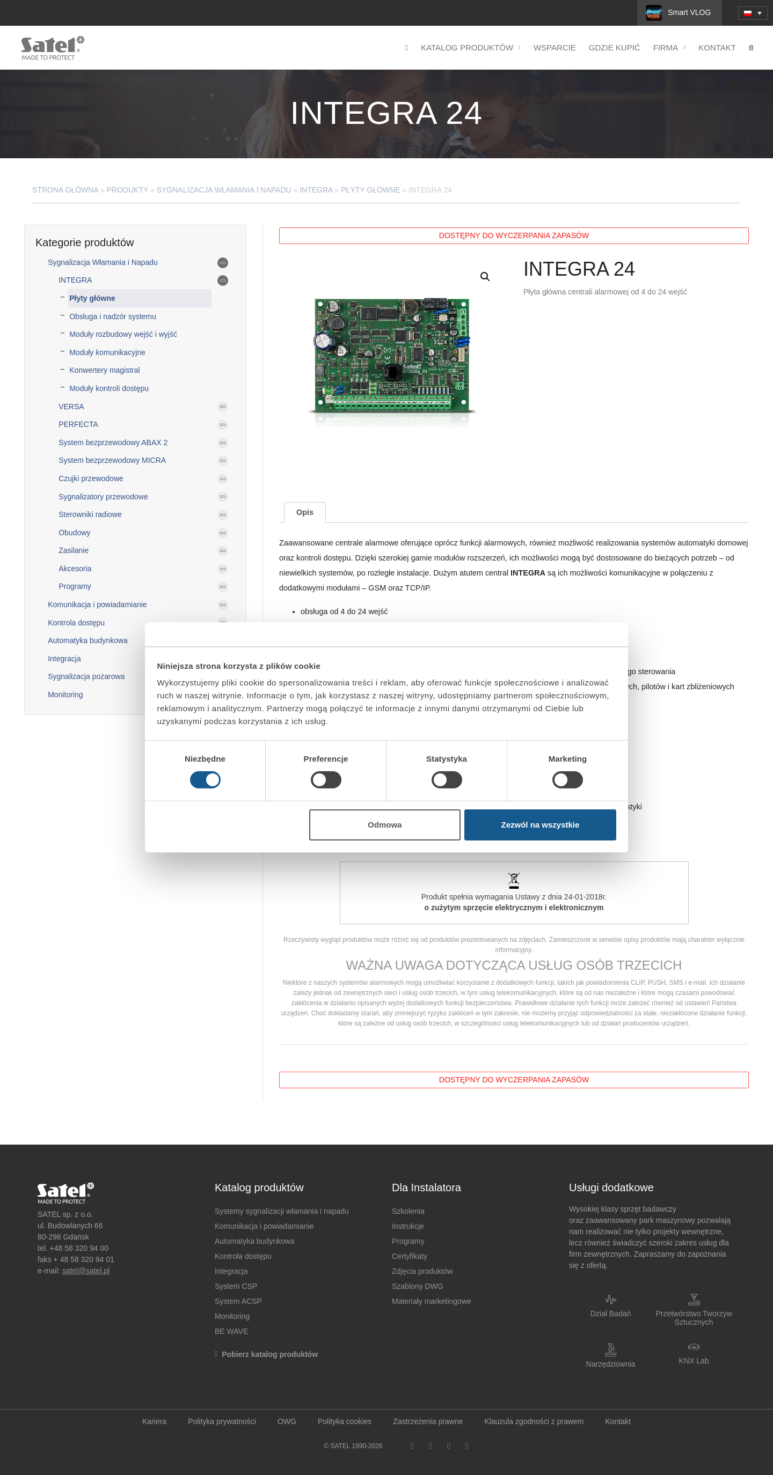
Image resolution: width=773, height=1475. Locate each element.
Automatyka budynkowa (88, 640)
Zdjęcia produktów (422, 1271)
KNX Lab (694, 1360)
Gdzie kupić (614, 47)
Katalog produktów (471, 48)
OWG (287, 1421)
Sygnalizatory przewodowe (103, 496)
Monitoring (65, 694)
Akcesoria (75, 568)
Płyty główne (370, 190)
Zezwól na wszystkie (540, 824)
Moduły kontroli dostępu (109, 388)
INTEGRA (316, 190)
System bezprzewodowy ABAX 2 (113, 442)
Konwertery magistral (104, 370)
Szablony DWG (417, 1286)
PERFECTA (78, 424)
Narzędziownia (611, 1364)
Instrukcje (408, 1226)
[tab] (304, 512)
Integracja (64, 658)
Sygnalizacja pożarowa (86, 676)
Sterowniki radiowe (90, 514)
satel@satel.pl (86, 1270)
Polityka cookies (344, 1421)
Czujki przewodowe (91, 478)
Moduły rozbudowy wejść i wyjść (123, 334)
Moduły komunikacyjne (107, 352)
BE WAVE (231, 1331)
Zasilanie (74, 550)
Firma (669, 48)
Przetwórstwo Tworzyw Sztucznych (693, 1318)
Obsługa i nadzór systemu (112, 316)
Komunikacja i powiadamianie (97, 604)
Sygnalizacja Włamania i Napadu (224, 190)
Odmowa (385, 824)
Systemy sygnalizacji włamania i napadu (282, 1211)
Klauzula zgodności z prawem (534, 1421)
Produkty (128, 190)
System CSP (236, 1286)
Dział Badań (610, 1313)
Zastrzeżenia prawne (428, 1421)
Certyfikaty (409, 1256)
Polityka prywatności (222, 1421)
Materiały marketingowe (431, 1301)
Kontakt (717, 47)
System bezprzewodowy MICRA (112, 460)
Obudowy (74, 532)
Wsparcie (555, 47)
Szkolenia (408, 1211)
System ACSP (238, 1301)
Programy (75, 586)
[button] (485, 276)
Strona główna (65, 190)
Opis (304, 512)
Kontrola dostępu (76, 622)
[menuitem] (753, 13)
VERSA (71, 406)
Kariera (154, 1421)
